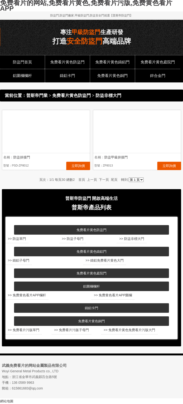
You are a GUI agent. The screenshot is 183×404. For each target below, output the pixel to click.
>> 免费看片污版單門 (23, 330)
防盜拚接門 (21, 157)
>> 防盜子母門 (72, 239)
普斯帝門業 (37, 95)
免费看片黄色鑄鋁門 (112, 62)
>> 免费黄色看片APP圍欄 (113, 295)
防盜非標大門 (108, 95)
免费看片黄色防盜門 (67, 62)
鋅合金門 (157, 76)
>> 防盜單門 (17, 239)
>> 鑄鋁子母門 (18, 260)
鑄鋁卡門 (67, 76)
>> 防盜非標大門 (131, 239)
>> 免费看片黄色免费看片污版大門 (129, 330)
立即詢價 (78, 166)
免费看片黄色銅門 (112, 76)
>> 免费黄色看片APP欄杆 (27, 295)
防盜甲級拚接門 (116, 157)
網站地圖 (6, 401)
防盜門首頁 (22, 62)
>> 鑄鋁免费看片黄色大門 (105, 260)
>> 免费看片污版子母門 (71, 330)
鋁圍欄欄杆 (22, 76)
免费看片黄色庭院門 (158, 62)
